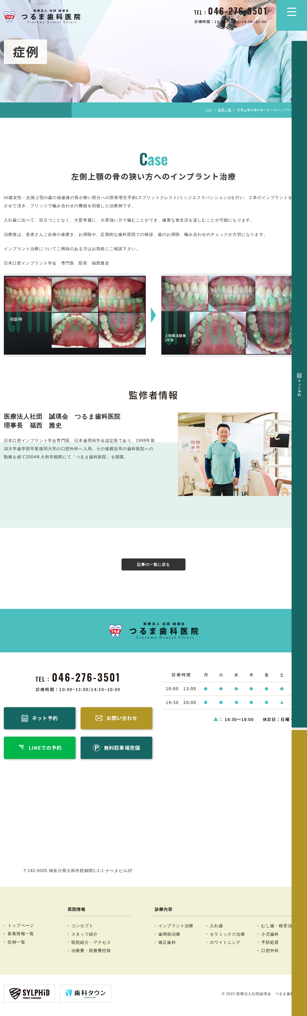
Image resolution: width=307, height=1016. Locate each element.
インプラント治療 (176, 929)
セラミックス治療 (227, 937)
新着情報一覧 (21, 937)
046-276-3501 (86, 677)
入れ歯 (216, 929)
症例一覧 (224, 110)
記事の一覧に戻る (153, 565)
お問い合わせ (299, 88)
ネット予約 (299, 58)
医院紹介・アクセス (91, 945)
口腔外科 (270, 953)
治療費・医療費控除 (91, 953)
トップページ (21, 928)
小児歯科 (270, 937)
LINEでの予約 (299, 119)
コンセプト (82, 929)
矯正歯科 (167, 945)
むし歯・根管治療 (279, 929)
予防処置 (270, 945)
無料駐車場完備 (299, 152)
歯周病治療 (169, 937)
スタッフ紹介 (84, 937)
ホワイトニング (225, 945)
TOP (208, 110)
